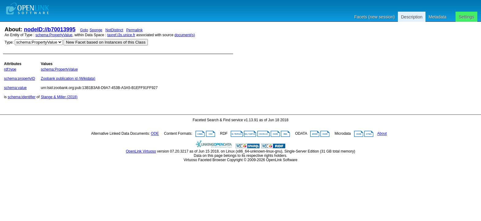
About (382, 134)
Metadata (437, 16)
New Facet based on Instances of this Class (105, 42)
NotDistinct (114, 30)
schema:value (15, 88)
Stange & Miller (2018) (59, 97)
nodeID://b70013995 (49, 29)
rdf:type (10, 69)
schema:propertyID (19, 78)
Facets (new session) (374, 16)
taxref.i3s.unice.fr (121, 35)
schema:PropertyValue (54, 35)
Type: (9, 42)
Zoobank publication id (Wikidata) (68, 78)
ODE (155, 134)
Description (411, 16)
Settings (466, 16)
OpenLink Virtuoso (141, 151)
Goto (84, 30)
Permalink (134, 30)
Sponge (96, 30)
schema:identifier (22, 97)
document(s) (185, 35)
